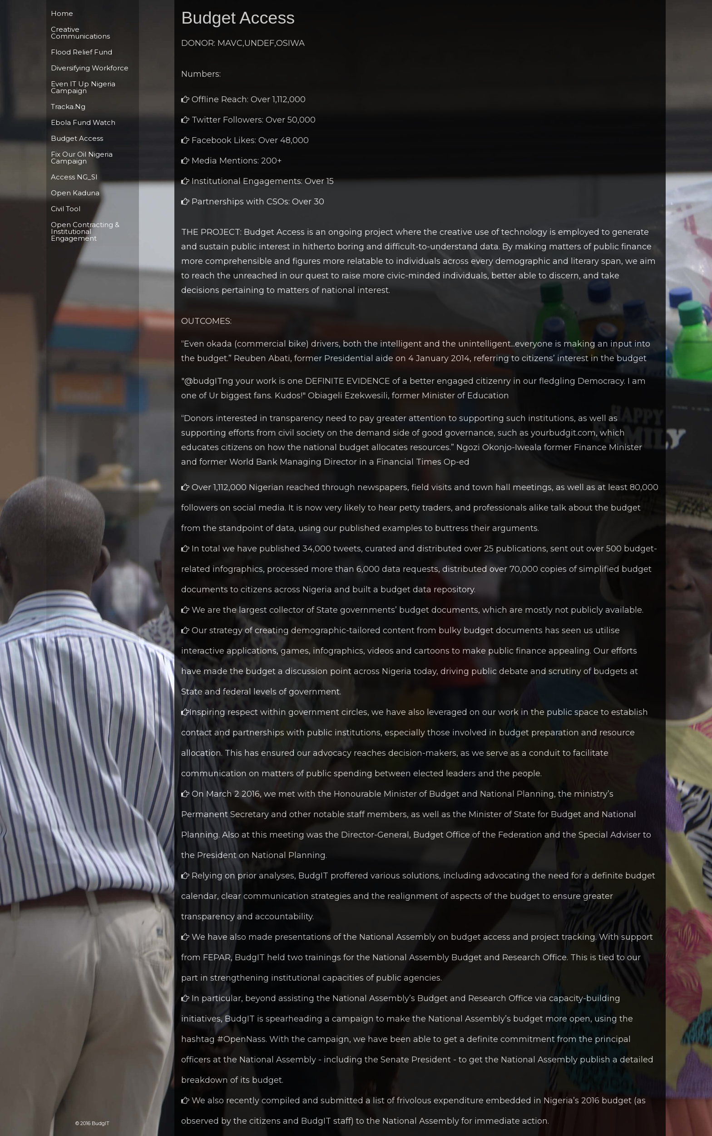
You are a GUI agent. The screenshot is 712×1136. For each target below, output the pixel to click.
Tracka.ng (68, 106)
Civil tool (65, 208)
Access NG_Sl (74, 177)
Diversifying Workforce (90, 68)
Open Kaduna (75, 193)
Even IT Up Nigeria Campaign (83, 87)
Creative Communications (80, 32)
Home (62, 13)
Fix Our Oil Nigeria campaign (82, 157)
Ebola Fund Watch (83, 122)
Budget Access (77, 138)
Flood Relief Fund (81, 52)
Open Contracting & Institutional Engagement (85, 231)
